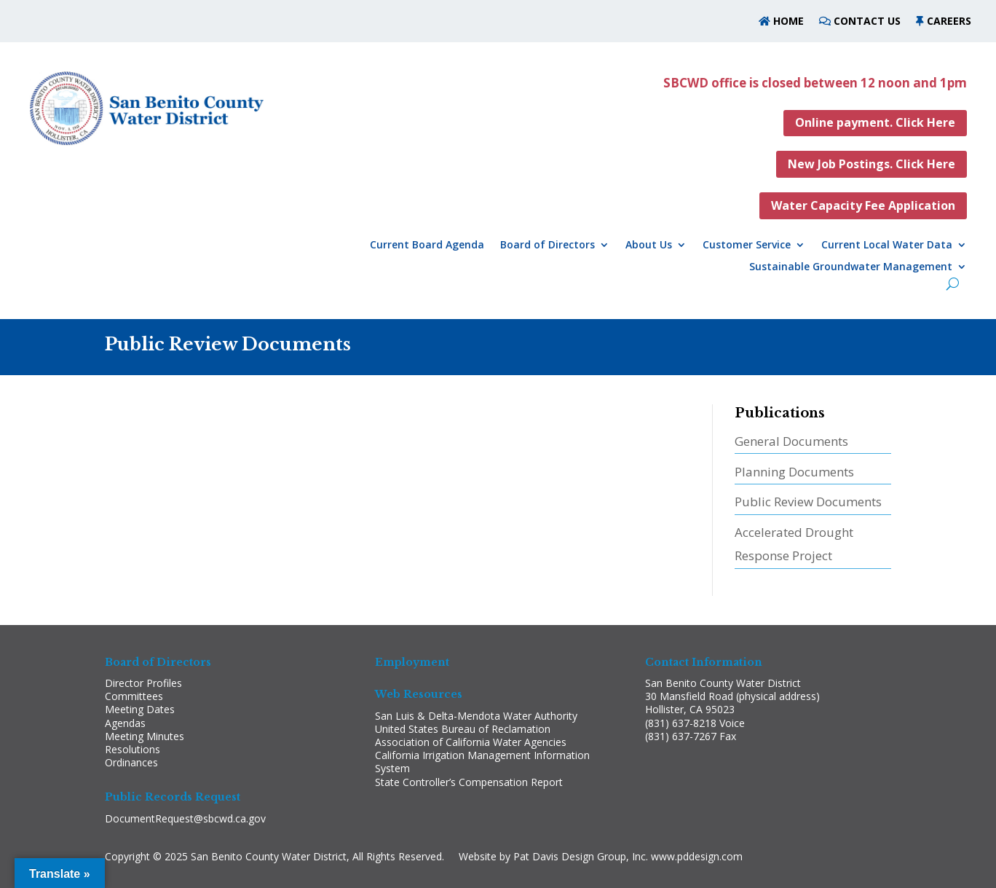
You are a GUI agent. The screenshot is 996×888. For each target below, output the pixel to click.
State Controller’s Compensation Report (469, 782)
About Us (648, 245)
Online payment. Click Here (875, 122)
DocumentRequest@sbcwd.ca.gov (185, 818)
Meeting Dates (140, 709)
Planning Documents (794, 471)
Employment (412, 662)
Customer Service (747, 245)
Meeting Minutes (144, 736)
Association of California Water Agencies (470, 742)
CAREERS (949, 21)
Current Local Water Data (886, 245)
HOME (787, 21)
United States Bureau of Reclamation (462, 729)
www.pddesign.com (697, 856)
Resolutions (132, 749)
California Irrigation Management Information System (482, 761)
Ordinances (131, 762)
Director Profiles (143, 683)
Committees (134, 696)
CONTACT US (867, 21)
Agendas (125, 723)
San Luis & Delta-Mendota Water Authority (476, 716)
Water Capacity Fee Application (863, 205)
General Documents (791, 441)
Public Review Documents (808, 501)
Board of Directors (547, 245)
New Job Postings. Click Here (871, 164)
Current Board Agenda (427, 245)
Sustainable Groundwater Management (850, 267)
